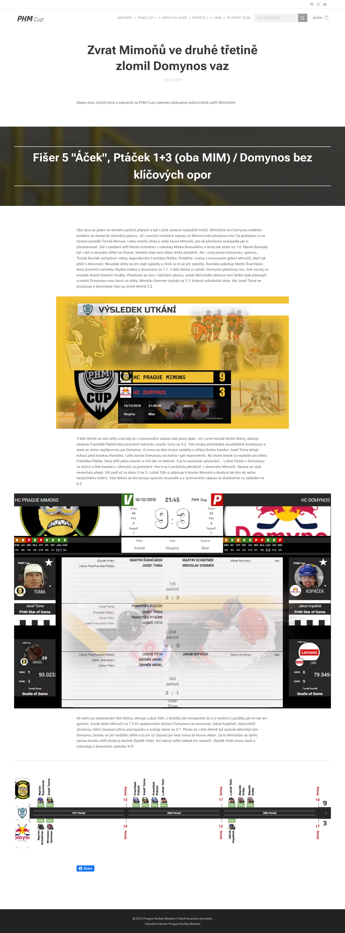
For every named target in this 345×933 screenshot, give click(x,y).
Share (85, 868)
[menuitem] (131, 17)
